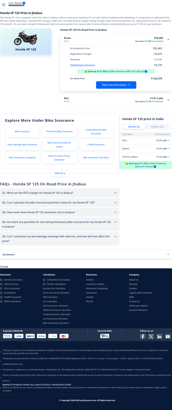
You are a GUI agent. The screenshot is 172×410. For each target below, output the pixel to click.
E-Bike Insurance (96, 144)
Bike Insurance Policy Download (59, 157)
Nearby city (134, 126)
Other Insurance (12, 301)
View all (59, 173)
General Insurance (13, 279)
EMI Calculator (50, 297)
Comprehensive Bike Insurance (96, 131)
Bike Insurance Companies (22, 157)
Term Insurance (12, 288)
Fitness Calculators (56, 284)
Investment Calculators (59, 279)
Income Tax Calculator (54, 288)
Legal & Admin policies (140, 292)
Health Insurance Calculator (57, 310)
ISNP (131, 297)
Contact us (134, 301)
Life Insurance (11, 284)
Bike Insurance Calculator (96, 157)
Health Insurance (12, 297)
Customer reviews (95, 284)
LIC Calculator (50, 301)
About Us (133, 279)
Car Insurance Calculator (55, 318)
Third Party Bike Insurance (59, 131)
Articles (89, 279)
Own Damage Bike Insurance (22, 144)
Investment (10, 292)
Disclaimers (8, 254)
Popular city (157, 126)
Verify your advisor (138, 305)
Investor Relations (138, 310)
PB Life (89, 301)
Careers (133, 288)
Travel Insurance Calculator (57, 314)
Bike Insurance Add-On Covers (59, 144)
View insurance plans (114, 85)
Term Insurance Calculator (56, 292)
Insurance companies (97, 288)
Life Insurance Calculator (55, 305)
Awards (90, 297)
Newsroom (91, 292)
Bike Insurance (22, 131)
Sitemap (133, 284)
